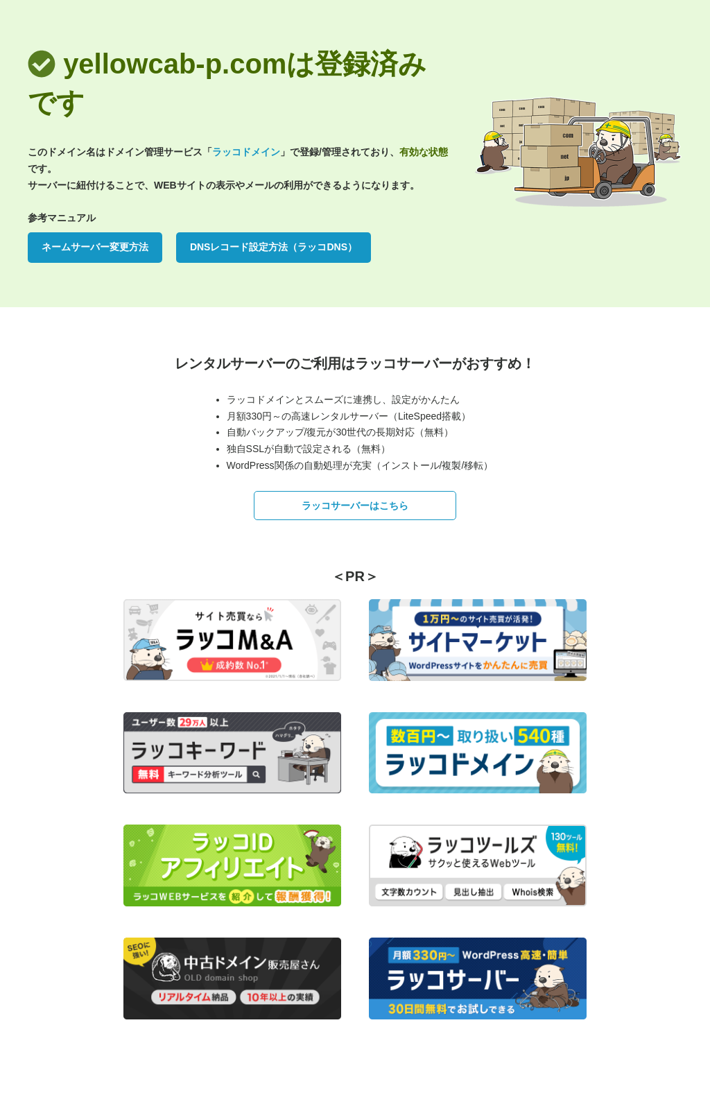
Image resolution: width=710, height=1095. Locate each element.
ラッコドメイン (246, 151)
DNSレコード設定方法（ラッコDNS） (273, 246)
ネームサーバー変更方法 (95, 246)
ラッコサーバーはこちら (355, 505)
